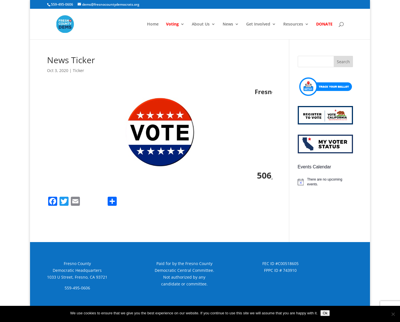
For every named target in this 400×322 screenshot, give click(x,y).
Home (153, 24)
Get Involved (258, 24)
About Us (201, 24)
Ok (325, 313)
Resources (293, 24)
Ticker (78, 70)
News (228, 24)
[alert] (325, 182)
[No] (393, 314)
